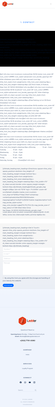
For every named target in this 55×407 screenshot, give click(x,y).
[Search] (35, 390)
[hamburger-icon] (51, 4)
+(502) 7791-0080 (27, 341)
